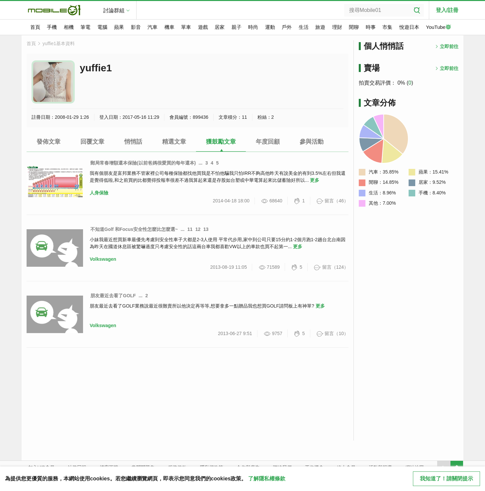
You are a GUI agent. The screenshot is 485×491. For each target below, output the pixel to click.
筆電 (85, 27)
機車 (169, 27)
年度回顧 (268, 141)
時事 (371, 27)
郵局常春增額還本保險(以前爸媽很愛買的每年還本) (143, 163)
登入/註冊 (447, 10)
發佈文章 (48, 141)
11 (190, 229)
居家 (220, 27)
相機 (69, 27)
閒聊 (354, 27)
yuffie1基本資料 (59, 43)
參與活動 (312, 141)
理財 (337, 27)
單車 (186, 27)
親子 (237, 27)
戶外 (287, 27)
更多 (314, 180)
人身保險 (99, 192)
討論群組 (114, 10)
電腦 (102, 27)
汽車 (152, 27)
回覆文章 (92, 141)
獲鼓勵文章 (221, 141)
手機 (52, 27)
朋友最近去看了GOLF (113, 295)
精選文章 (174, 141)
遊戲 (203, 27)
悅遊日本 (409, 27)
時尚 (253, 27)
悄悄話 (133, 141)
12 (198, 229)
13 (206, 229)
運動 (270, 27)
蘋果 (119, 27)
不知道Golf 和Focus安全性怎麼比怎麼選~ (134, 229)
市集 (387, 27)
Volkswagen (103, 259)
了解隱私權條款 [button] (266, 478)
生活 (304, 27)
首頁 (35, 27)
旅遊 (320, 27)
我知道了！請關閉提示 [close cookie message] (446, 478)
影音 (136, 27)
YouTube (438, 27)
